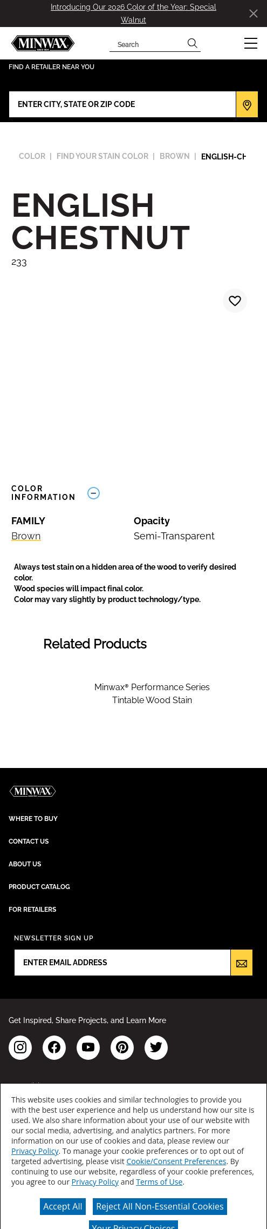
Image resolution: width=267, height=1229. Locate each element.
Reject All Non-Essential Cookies (160, 1206)
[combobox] (146, 43)
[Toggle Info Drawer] (169, 493)
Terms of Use (159, 1182)
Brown (26, 536)
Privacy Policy (34, 1151)
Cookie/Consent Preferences (176, 1161)
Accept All (62, 1206)
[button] (251, 43)
